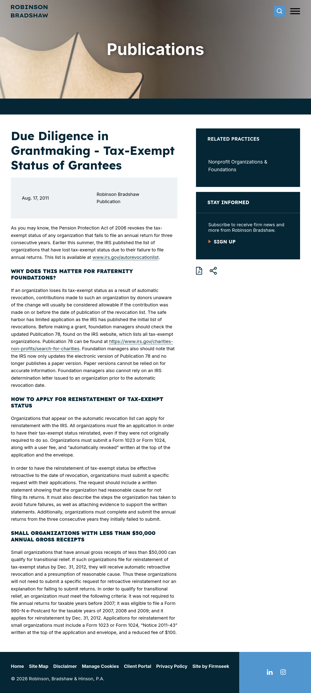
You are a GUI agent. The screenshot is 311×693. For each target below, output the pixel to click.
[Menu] (295, 11)
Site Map (38, 666)
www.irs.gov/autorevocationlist (125, 257)
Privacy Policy (172, 666)
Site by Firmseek (211, 666)
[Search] (279, 11)
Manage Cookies (100, 666)
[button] (213, 271)
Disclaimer (65, 666)
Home (17, 666)
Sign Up (225, 242)
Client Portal (137, 666)
